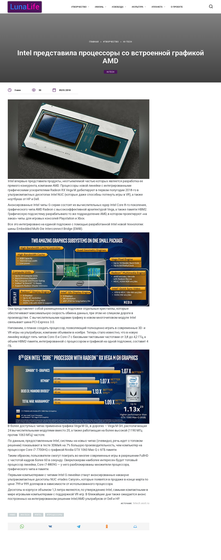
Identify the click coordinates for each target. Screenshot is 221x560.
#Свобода (117, 7)
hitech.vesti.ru (141, 503)
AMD (13, 515)
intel (39, 515)
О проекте (177, 7)
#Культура (137, 7)
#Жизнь (99, 7)
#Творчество (79, 7)
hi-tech (110, 72)
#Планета (157, 7)
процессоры (55, 515)
